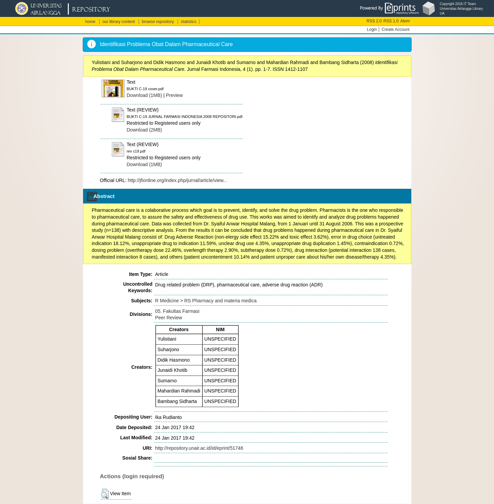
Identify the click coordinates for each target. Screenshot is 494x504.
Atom (405, 21)
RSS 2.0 (374, 21)
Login (372, 29)
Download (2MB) (144, 130)
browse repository (158, 21)
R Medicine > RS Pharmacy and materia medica (206, 300)
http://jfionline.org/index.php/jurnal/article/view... (177, 180)
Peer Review (168, 317)
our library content (118, 21)
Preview (174, 95)
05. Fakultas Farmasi (177, 311)
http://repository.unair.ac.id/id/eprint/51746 (199, 448)
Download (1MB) (144, 95)
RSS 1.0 (391, 21)
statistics (188, 21)
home (90, 21)
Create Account (395, 29)
